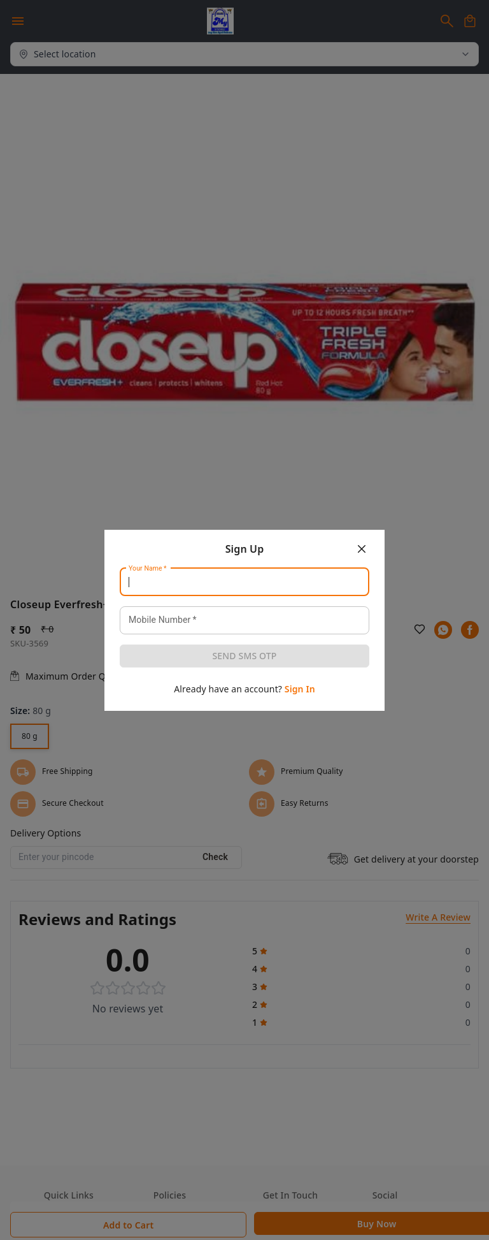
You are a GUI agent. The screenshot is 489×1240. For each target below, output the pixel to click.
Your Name (148, 568)
